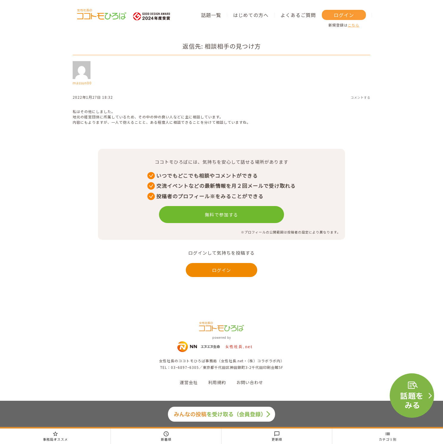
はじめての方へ (251, 14)
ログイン (344, 14)
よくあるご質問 (298, 14)
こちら (353, 24)
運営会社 (189, 382)
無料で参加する (221, 214)
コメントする (360, 97)
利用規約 (217, 382)
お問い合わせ (249, 382)
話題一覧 (211, 14)
